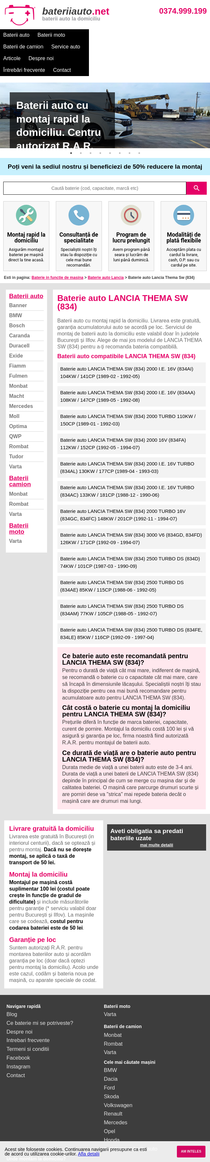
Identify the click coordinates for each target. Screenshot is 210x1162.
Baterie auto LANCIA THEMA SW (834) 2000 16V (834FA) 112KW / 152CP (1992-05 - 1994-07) (123, 420)
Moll (14, 393)
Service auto (135, 35)
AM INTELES (191, 1151)
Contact (94, 46)
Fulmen (18, 352)
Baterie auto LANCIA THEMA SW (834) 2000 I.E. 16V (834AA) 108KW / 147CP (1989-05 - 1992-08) (127, 372)
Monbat (18, 362)
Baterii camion (20, 457)
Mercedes (21, 382)
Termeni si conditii (27, 1025)
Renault (113, 1090)
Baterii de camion (93, 35)
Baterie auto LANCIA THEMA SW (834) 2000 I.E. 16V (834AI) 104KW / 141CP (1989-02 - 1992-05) (126, 349)
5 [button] (110, 129)
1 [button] (71, 129)
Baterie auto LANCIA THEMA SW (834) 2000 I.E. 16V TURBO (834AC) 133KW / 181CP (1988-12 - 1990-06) (127, 467)
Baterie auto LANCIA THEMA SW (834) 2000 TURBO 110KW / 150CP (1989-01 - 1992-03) (128, 396)
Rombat (19, 423)
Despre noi (15, 46)
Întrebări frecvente (56, 46)
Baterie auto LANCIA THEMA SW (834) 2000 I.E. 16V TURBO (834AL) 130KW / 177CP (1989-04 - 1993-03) (127, 443)
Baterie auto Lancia (106, 254)
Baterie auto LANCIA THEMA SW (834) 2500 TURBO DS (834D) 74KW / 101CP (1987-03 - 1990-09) (130, 538)
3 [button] (90, 129)
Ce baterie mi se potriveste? (39, 999)
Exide (16, 332)
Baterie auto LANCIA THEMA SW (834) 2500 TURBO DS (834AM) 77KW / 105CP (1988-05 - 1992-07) (122, 586)
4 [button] (100, 129)
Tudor (16, 433)
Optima (18, 403)
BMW (15, 292)
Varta (15, 443)
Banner (18, 282)
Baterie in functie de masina (57, 254)
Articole (166, 35)
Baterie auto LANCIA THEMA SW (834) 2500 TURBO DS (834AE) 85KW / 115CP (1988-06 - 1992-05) (122, 562)
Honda (112, 1116)
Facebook (18, 1034)
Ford (109, 1064)
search (197, 165)
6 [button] (120, 129)
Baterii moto (51, 35)
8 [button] (139, 129)
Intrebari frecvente (28, 1017)
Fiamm (17, 342)
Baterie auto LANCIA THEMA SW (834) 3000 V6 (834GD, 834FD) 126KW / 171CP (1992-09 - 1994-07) (131, 515)
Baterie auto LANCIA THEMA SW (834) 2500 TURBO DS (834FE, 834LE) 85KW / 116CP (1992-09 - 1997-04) (131, 610)
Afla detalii (88, 1153)
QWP (15, 413)
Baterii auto (16, 35)
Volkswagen (118, 1082)
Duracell (19, 322)
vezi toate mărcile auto (130, 1125)
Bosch (17, 302)
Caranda (19, 312)
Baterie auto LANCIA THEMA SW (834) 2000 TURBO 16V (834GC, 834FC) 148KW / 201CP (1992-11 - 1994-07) (123, 491)
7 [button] (129, 129)
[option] (105, 92)
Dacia (110, 1055)
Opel (109, 1108)
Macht (16, 372)
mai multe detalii (156, 821)
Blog (11, 991)
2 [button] (81, 129)
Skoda (111, 1073)
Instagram (18, 1043)
